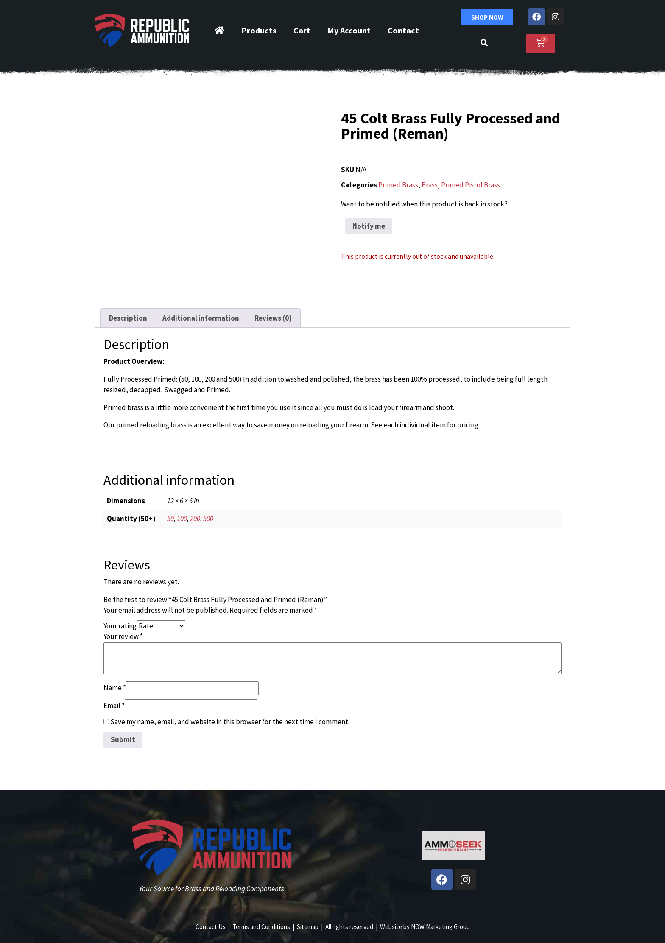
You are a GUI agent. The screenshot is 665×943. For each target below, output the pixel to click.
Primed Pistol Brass (470, 185)
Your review (123, 636)
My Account (349, 30)
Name (114, 687)
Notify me (368, 226)
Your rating (120, 626)
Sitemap (308, 927)
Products (259, 30)
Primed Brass (398, 185)
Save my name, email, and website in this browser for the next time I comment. (229, 721)
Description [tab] (128, 318)
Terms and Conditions (261, 927)
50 (170, 518)
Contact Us (211, 927)
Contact (403, 30)
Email (114, 705)
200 (195, 518)
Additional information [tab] (200, 318)
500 (208, 518)
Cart (301, 30)
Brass (430, 185)
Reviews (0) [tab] (273, 318)
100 (182, 518)
